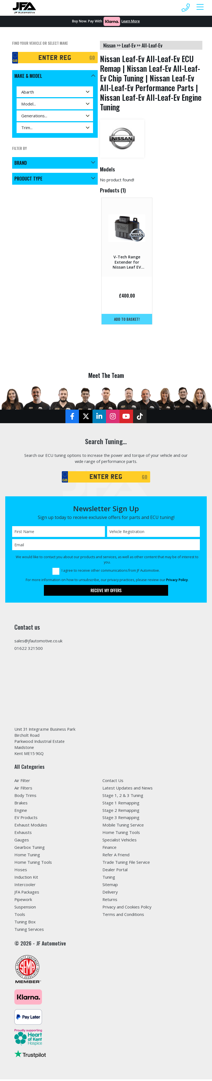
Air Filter (22, 782)
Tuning (108, 878)
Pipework (23, 901)
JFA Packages (26, 893)
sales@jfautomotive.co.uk (38, 642)
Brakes (21, 804)
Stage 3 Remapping (120, 819)
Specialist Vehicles (119, 841)
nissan (109, 45)
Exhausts (23, 834)
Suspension (25, 908)
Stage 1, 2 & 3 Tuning (122, 797)
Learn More (130, 21)
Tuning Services (29, 931)
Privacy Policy (177, 580)
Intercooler (25, 886)
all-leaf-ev (152, 45)
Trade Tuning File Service (126, 864)
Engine (20, 812)
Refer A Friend (115, 856)
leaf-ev (129, 45)
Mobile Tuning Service (123, 827)
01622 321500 (28, 649)
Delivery (110, 893)
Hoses (20, 871)
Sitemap (110, 886)
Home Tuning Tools (33, 864)
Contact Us (112, 782)
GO (92, 57)
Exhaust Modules (30, 827)
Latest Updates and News (127, 789)
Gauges (21, 841)
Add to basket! (127, 319)
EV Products (26, 819)
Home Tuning (27, 856)
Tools (19, 916)
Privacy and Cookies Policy (127, 908)
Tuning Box (25, 923)
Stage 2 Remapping (120, 812)
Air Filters (23, 789)
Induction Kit (26, 878)
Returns (109, 901)
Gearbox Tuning (29, 849)
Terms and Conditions (123, 916)
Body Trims (25, 797)
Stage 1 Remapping (120, 804)
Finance (109, 849)
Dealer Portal (115, 871)
